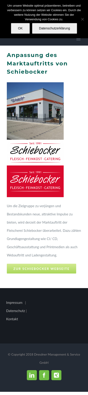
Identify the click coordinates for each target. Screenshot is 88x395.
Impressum (14, 302)
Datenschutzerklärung (54, 28)
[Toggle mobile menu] (78, 38)
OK (20, 28)
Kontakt (12, 319)
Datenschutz (16, 311)
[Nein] (82, 19)
